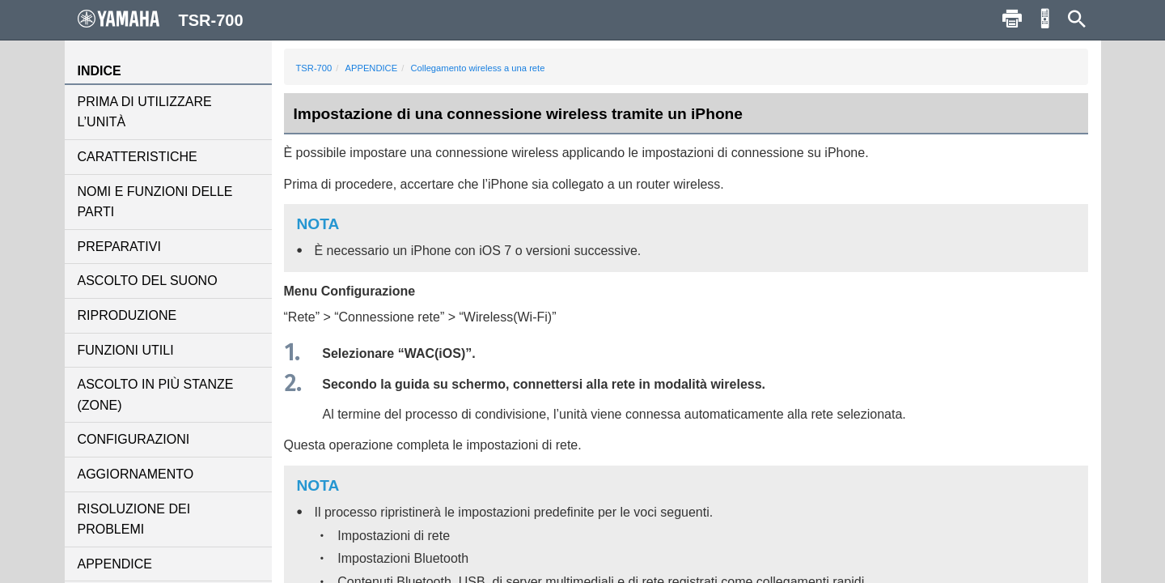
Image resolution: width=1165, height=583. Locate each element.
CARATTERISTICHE (137, 157)
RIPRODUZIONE (127, 315)
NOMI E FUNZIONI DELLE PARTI (155, 202)
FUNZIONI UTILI (126, 350)
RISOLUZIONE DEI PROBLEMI (134, 519)
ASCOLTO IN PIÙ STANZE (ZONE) (156, 394)
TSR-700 (314, 68)
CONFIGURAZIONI (134, 439)
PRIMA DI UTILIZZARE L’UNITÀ (145, 112)
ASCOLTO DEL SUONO (148, 280)
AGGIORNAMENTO (136, 474)
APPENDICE (115, 564)
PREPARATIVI (119, 246)
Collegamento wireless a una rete (477, 68)
